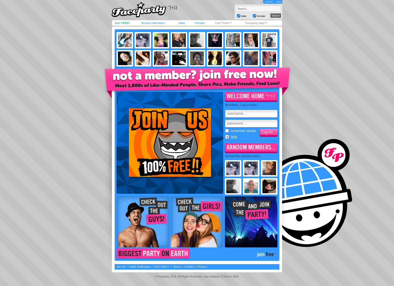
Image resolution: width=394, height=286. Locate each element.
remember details (240, 131)
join (265, 254)
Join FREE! (122, 23)
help (234, 136)
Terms (177, 266)
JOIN (278, 2)
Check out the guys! (143, 221)
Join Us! (121, 266)
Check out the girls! (197, 221)
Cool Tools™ (223, 23)
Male (181, 23)
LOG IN (269, 2)
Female (200, 23)
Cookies (189, 266)
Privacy (202, 266)
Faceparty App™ (256, 23)
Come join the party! (251, 221)
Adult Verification (140, 266)
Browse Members (153, 23)
